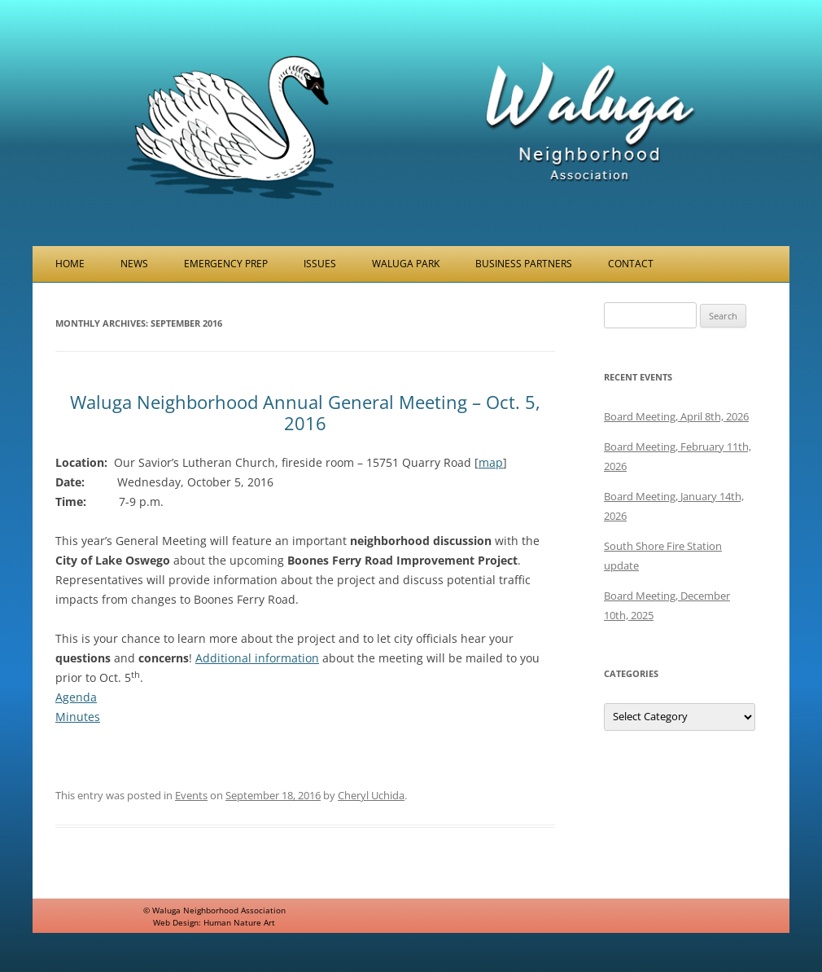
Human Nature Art (239, 922)
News (134, 263)
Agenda (76, 697)
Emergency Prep (226, 263)
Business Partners (523, 263)
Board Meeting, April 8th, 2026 (676, 416)
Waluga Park (405, 263)
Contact (631, 263)
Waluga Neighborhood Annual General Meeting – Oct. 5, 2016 (305, 412)
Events (191, 795)
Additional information (257, 658)
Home (70, 263)
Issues (320, 263)
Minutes (77, 716)
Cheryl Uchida (371, 795)
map (491, 462)
